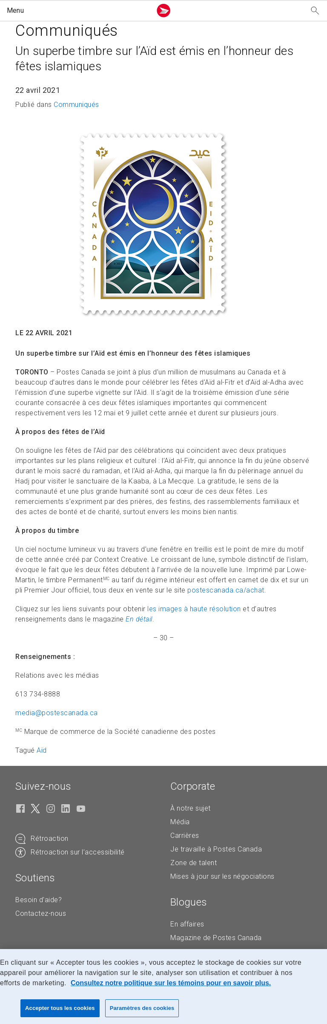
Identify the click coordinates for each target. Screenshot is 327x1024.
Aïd (42, 750)
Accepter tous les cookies (60, 1008)
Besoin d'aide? (38, 900)
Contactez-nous (40, 913)
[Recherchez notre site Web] (315, 11)
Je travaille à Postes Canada (216, 849)
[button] (77, 10)
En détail (139, 619)
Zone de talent (193, 863)
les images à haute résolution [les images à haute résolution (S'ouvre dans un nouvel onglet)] (194, 609)
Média (180, 822)
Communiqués (76, 105)
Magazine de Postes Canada (216, 938)
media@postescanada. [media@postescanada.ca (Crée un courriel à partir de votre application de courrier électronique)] (56, 713)
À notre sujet (190, 808)
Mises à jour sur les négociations (222, 876)
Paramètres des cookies (142, 1008)
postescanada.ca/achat (225, 590)
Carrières (184, 835)
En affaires (187, 924)
